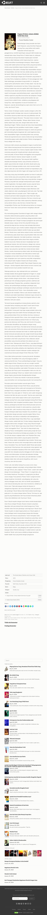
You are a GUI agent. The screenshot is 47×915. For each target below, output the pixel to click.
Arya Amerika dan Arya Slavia (17, 756)
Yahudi (12, 619)
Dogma (15, 617)
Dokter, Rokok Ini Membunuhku (18, 840)
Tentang (13, 909)
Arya (9, 617)
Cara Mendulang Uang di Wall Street (19, 701)
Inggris (24, 617)
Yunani (15, 619)
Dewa (11, 617)
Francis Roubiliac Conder (26, 40)
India (22, 617)
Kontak (19, 909)
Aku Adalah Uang (14, 675)
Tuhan (9, 619)
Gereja (18, 617)
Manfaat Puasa (13, 831)
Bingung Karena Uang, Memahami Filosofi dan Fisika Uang (25, 666)
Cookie (29, 909)
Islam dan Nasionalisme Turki (18, 747)
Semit (6, 619)
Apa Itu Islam (13, 711)
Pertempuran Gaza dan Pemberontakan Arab (21, 720)
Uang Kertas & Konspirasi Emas (18, 683)
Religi (14, 587)
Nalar (35, 617)
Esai (18, 589)
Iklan (34, 909)
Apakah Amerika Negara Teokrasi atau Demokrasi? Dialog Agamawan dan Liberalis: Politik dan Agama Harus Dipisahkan (23, 765)
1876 (14, 578)
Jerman (28, 617)
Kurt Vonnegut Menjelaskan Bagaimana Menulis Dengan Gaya (21, 880)
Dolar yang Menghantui (16, 692)
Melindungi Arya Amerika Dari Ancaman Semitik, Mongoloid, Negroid (23, 777)
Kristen (32, 617)
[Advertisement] (24, 21)
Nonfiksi (15, 589)
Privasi (24, 909)
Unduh (39, 595)
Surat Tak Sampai (14, 823)
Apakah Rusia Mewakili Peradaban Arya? (20, 796)
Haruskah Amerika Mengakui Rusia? (19, 788)
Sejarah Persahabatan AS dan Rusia (19, 805)
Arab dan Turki (13, 729)
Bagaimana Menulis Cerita (11, 867)
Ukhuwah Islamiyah (15, 738)
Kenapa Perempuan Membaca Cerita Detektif (16, 861)
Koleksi (39, 599)
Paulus (38, 617)
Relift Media (10, 614)
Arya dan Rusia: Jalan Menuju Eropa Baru (20, 814)
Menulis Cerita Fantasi (10, 874)
